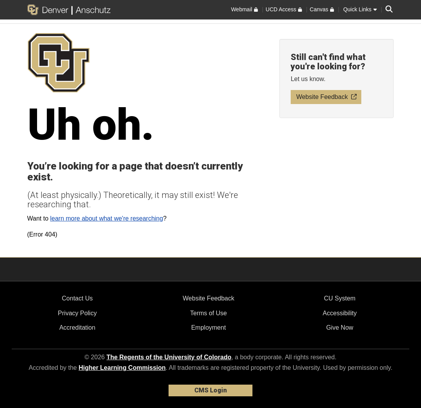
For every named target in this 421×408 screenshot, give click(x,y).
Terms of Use (208, 313)
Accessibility (340, 313)
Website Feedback (208, 298)
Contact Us (77, 298)
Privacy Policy (77, 313)
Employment (208, 327)
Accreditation (77, 327)
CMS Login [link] (210, 390)
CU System (339, 298)
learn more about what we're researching (106, 218)
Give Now (339, 327)
